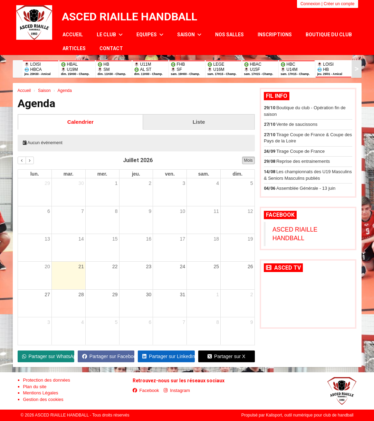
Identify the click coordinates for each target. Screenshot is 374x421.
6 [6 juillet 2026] (48, 211)
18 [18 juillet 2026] (216, 239)
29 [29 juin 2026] (47, 183)
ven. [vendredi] (170, 174)
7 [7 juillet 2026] (82, 211)
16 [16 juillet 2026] (149, 239)
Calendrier (80, 122)
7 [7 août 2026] (183, 322)
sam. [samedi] (203, 174)
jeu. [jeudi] (136, 174)
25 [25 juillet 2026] (216, 266)
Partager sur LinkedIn (168, 356)
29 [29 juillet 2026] (115, 294)
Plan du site (35, 386)
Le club (110, 34)
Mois (248, 160)
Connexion (310, 3)
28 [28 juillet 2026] (81, 294)
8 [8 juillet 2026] (116, 211)
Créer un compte (339, 3)
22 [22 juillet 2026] (115, 266)
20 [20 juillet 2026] (47, 266)
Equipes (149, 34)
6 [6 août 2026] (150, 322)
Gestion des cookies (43, 399)
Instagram (177, 390)
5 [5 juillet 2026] (251, 183)
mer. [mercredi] (102, 174)
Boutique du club (329, 34)
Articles (74, 48)
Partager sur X (226, 356)
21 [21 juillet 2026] (81, 266)
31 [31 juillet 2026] (182, 294)
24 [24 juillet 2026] (182, 266)
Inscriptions (275, 34)
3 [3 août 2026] (48, 322)
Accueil (73, 34)
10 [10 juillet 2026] (182, 211)
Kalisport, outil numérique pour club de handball (310, 415)
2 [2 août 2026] (251, 294)
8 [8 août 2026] (217, 322)
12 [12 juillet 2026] (250, 211)
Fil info (276, 96)
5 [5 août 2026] (116, 322)
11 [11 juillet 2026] (216, 211)
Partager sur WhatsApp (48, 356)
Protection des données (46, 380)
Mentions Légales (40, 392)
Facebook (280, 215)
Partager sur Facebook (108, 356)
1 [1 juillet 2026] (116, 183)
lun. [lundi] (34, 174)
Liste (199, 122)
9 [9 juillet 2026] (150, 211)
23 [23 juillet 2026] (149, 266)
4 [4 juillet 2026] (217, 183)
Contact (111, 48)
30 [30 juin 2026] (81, 183)
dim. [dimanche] (237, 174)
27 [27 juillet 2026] (47, 294)
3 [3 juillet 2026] (183, 183)
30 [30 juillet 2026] (149, 294)
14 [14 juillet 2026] (81, 239)
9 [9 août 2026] (251, 322)
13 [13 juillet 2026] (47, 239)
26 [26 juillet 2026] (250, 266)
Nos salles (229, 34)
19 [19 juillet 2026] (250, 239)
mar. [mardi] (69, 174)
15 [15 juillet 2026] (115, 239)
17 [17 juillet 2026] (182, 239)
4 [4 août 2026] (82, 322)
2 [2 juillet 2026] (150, 183)
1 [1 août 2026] (217, 294)
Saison (189, 34)
